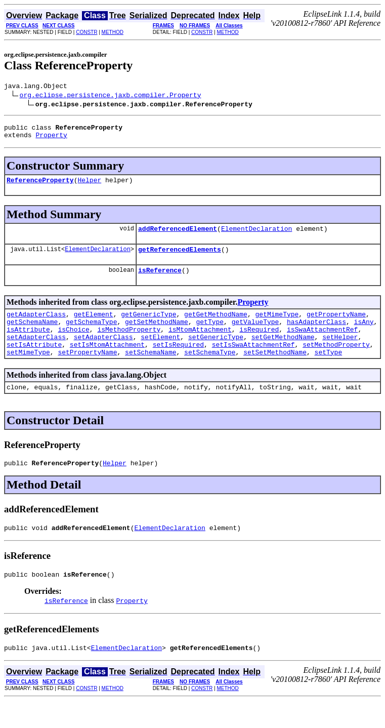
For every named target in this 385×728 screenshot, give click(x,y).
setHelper (340, 353)
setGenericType (215, 353)
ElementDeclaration (256, 235)
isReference (160, 280)
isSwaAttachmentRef (322, 344)
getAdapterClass (36, 326)
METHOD (112, 32)
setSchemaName (150, 371)
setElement (160, 353)
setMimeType (28, 371)
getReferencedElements (179, 258)
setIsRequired (178, 362)
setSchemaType (209, 371)
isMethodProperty (128, 344)
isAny (364, 335)
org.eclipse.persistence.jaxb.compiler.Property (110, 96)
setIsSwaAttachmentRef (253, 362)
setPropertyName (87, 371)
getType (210, 335)
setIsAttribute (34, 362)
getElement (93, 326)
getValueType (255, 335)
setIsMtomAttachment (107, 362)
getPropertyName (336, 326)
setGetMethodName (283, 353)
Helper (89, 185)
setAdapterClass (36, 353)
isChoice (73, 344)
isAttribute (28, 344)
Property (51, 139)
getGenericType (148, 326)
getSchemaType (91, 335)
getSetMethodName (156, 335)
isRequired (259, 344)
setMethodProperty (336, 362)
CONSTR (86, 32)
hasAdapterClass (316, 335)
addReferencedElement (177, 235)
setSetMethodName (275, 371)
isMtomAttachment (200, 344)
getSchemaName (32, 335)
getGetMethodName (215, 326)
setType (329, 371)
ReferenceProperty (40, 185)
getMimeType (276, 326)
